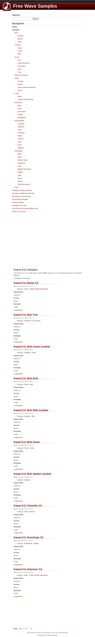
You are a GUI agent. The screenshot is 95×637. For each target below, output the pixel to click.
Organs (20, 172)
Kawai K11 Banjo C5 (26, 282)
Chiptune (21, 127)
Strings (20, 114)
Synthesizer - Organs (31, 543)
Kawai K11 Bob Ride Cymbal (31, 410)
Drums (17, 57)
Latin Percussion (23, 63)
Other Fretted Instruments (27, 87)
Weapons (21, 148)
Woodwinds (22, 117)
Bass (16, 33)
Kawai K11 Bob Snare (27, 442)
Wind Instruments (24, 184)
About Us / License (18, 211)
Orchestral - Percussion (32, 321)
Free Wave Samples (29, 6)
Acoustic (21, 36)
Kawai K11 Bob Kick (26, 378)
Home (14, 27)
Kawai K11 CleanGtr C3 (28, 505)
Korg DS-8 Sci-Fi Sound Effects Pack (25, 208)
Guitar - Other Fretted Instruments (36, 289)
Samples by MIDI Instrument (22, 190)
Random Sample (18, 202)
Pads (19, 175)
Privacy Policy (41, 635)
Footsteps (21, 133)
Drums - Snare (29, 448)
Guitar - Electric (29, 511)
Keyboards (21, 163)
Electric (20, 39)
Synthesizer (19, 151)
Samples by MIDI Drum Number (23, 193)
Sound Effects (19, 121)
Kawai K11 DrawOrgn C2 (28, 537)
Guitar (17, 78)
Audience (21, 124)
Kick (19, 60)
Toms (19, 72)
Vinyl (19, 142)
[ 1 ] (20, 628)
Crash (20, 48)
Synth (20, 42)
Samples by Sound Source (21, 196)
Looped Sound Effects (25, 99)
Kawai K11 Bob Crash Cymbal (32, 346)
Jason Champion (63, 632)
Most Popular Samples (20, 199)
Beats (20, 96)
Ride (19, 54)
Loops (17, 93)
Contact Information (52, 635)
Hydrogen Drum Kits (19, 205)
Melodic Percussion (24, 169)
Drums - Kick (28, 384)
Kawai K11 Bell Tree (26, 314)
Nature (20, 136)
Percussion (21, 66)
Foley (20, 130)
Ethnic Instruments (21, 75)
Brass (20, 108)
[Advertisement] (27, 226)
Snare (20, 69)
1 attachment (18, 310)
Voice (20, 145)
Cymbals (18, 45)
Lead (19, 166)
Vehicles (21, 139)
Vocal (16, 187)
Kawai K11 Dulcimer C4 (28, 569)
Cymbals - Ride (29, 416)
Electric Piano (22, 160)
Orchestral (18, 102)
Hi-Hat (20, 51)
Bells (19, 105)
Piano (20, 178)
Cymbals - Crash (30, 352)
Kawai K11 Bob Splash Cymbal (32, 473)
